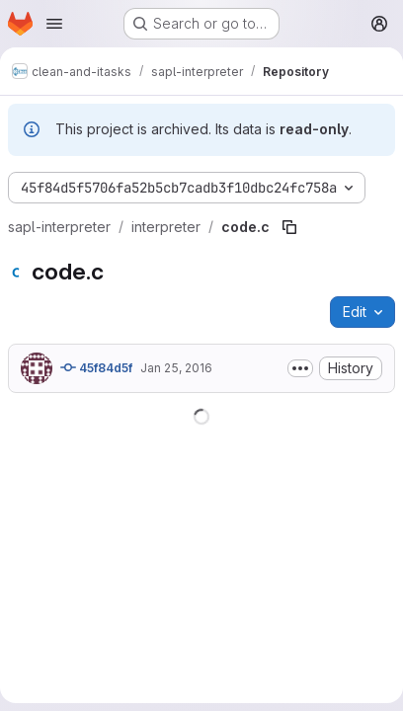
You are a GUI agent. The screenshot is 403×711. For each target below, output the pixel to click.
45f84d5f (96, 367)
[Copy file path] (289, 227)
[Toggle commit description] (300, 368)
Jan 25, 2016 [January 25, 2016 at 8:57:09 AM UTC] (176, 367)
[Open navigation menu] (54, 24)
